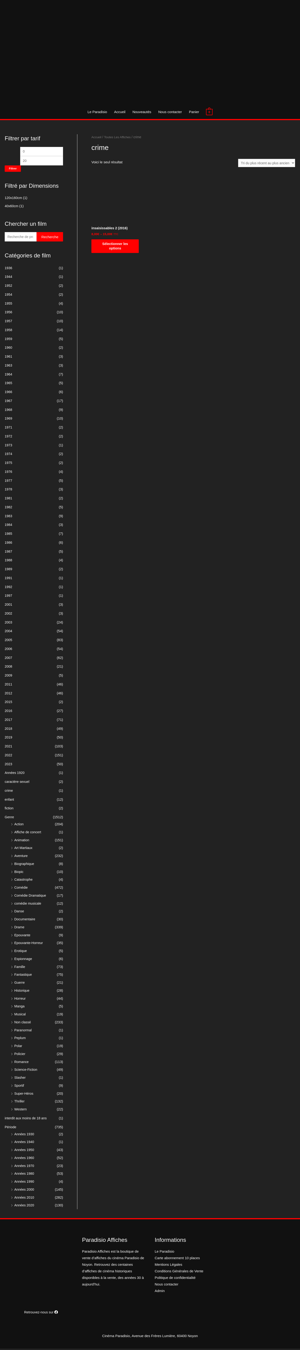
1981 (8, 499)
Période (11, 1128)
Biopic (19, 873)
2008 (8, 668)
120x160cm (14, 199)
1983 (8, 517)
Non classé (23, 1023)
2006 (8, 650)
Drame (19, 928)
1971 (8, 429)
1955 (8, 305)
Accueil (119, 112)
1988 (8, 561)
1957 (8, 322)
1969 (8, 420)
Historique (22, 992)
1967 (8, 402)
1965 (8, 384)
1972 (8, 438)
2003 (8, 624)
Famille (20, 968)
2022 (8, 756)
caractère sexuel (17, 783)
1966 (8, 393)
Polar (18, 1047)
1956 (8, 313)
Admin (160, 1292)
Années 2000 (24, 1191)
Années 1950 (24, 1151)
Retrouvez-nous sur (41, 1314)
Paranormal (23, 1031)
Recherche (49, 238)
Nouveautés (141, 112)
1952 (8, 287)
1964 (8, 376)
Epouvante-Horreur (29, 944)
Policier (20, 1055)
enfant (10, 801)
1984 (8, 526)
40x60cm (12, 207)
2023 (8, 765)
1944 (8, 278)
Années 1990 (24, 1183)
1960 (8, 349)
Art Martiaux (23, 849)
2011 (8, 686)
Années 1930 (24, 1135)
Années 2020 (24, 1206)
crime (9, 792)
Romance (21, 1063)
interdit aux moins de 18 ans (27, 1119)
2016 (8, 712)
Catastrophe (24, 881)
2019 (8, 739)
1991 (8, 579)
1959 (8, 340)
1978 (8, 491)
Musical (20, 1015)
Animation (22, 841)
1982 (8, 508)
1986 (8, 544)
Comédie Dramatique (31, 897)
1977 (8, 482)
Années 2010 (24, 1199)
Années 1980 (24, 1175)
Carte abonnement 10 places (177, 1259)
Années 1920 (15, 774)
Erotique (20, 952)
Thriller (19, 1103)
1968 (8, 411)
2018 (8, 730)
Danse (19, 912)
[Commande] (265, 163)
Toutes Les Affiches (118, 137)
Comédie (21, 889)
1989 (8, 570)
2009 (8, 677)
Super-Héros (24, 1095)
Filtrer (13, 169)
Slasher (20, 1079)
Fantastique (23, 976)
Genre (10, 818)
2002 (8, 615)
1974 (8, 455)
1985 (8, 535)
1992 (8, 588)
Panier (194, 112)
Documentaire (25, 920)
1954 (8, 296)
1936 (8, 269)
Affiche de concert (28, 833)
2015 (8, 703)
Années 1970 (24, 1167)
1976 (8, 473)
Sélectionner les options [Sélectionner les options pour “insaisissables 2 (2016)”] (115, 247)
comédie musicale (28, 905)
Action (19, 825)
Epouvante (22, 936)
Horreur (20, 1000)
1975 (8, 464)
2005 (8, 641)
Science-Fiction (26, 1071)
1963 (8, 367)
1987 (8, 553)
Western (20, 1111)
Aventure (21, 857)
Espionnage (23, 960)
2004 (8, 632)
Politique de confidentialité (175, 1279)
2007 (8, 659)
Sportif (19, 1087)
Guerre (19, 984)
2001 (8, 606)
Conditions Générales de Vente (179, 1272)
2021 (8, 748)
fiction (9, 809)
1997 (8, 597)
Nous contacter (170, 112)
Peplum (20, 1039)
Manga (19, 1008)
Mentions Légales (168, 1266)
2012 (8, 694)
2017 (8, 721)
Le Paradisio (97, 112)
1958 (8, 331)
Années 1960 (24, 1159)
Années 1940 (24, 1143)
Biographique (24, 865)
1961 (8, 358)
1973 (8, 446)
